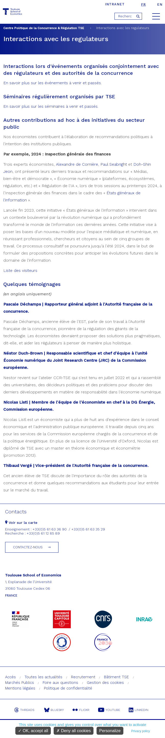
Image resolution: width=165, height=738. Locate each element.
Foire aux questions (60, 682)
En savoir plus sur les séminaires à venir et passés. (50, 106)
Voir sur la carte (21, 523)
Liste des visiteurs (20, 270)
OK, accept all (33, 731)
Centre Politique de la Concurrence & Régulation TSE (43, 28)
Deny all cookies (73, 731)
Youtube (109, 710)
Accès (10, 677)
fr (143, 4)
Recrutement (83, 677)
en (159, 4)
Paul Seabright (113, 164)
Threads (24, 710)
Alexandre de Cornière (77, 164)
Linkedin (138, 710)
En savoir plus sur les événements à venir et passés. (52, 82)
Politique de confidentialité (68, 688)
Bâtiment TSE (116, 677)
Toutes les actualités (43, 677)
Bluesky (54, 710)
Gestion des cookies (105, 682)
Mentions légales (20, 688)
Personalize (110, 731)
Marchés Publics (19, 682)
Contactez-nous (28, 547)
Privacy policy (140, 731)
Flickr (81, 710)
